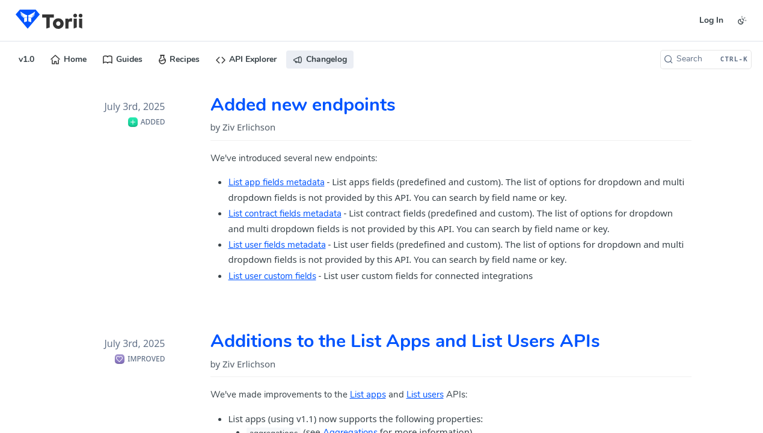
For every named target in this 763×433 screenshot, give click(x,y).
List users (425, 395)
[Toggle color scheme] (742, 20)
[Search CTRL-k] (706, 60)
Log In (711, 20)
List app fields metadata (276, 183)
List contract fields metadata (285, 214)
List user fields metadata (277, 245)
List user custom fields (272, 276)
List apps (368, 395)
